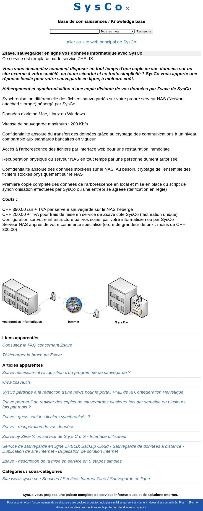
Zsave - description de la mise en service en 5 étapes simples (62, 461)
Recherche (143, 31)
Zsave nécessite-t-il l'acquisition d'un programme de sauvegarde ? (66, 372)
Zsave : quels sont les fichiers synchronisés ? (46, 416)
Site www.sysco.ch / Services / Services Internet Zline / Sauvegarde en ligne (76, 478)
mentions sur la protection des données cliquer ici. (116, 507)
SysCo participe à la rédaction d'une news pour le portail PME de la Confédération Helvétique (92, 392)
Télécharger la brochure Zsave (32, 354)
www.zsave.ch (16, 382)
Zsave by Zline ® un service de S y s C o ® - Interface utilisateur (64, 436)
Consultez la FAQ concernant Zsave (37, 345)
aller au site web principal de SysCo (101, 42)
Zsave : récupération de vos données (38, 426)
